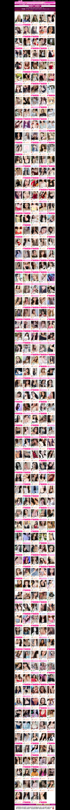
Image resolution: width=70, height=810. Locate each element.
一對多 (29, 187)
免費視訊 (21, 22)
